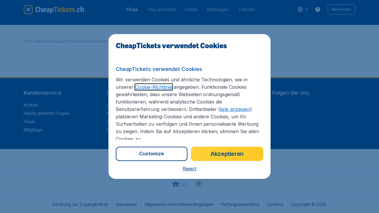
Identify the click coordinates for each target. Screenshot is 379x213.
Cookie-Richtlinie (153, 87)
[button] (189, 169)
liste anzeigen (235, 109)
